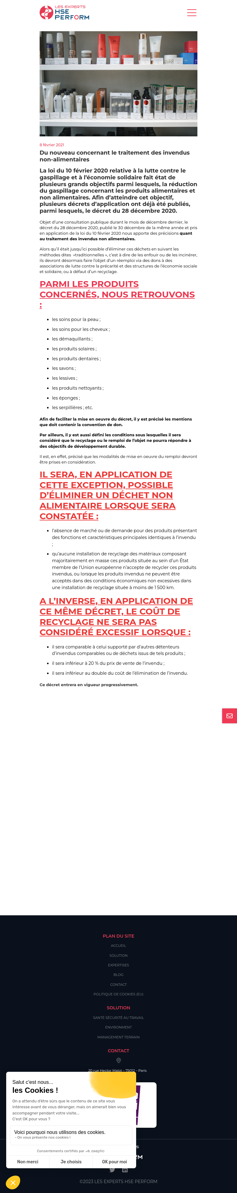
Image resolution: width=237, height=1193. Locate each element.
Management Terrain (118, 1037)
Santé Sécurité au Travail (118, 1018)
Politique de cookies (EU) (118, 994)
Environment (118, 1027)
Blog (118, 975)
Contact (118, 984)
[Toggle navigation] (192, 12)
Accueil (118, 945)
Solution (119, 955)
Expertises (118, 965)
